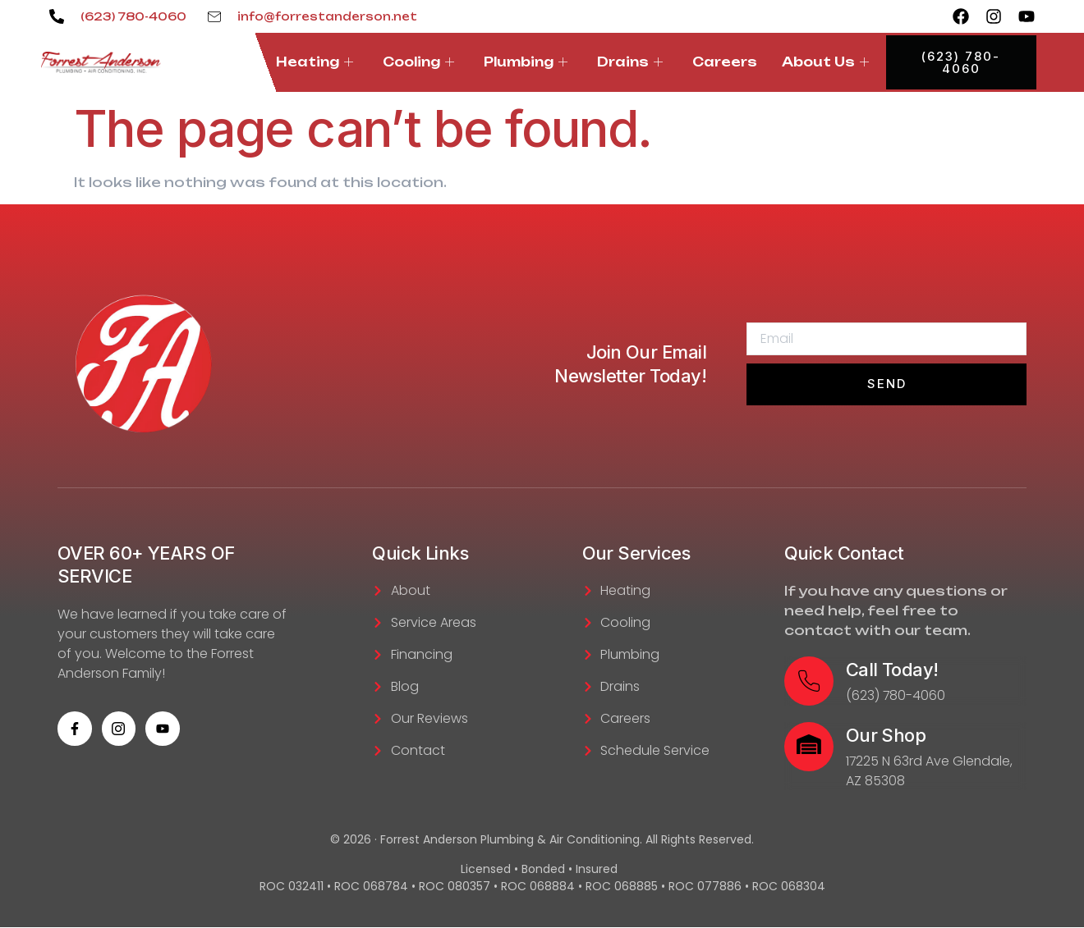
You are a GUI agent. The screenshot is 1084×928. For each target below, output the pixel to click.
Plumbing (525, 62)
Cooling (418, 62)
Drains (630, 62)
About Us (825, 62)
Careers (724, 62)
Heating (314, 62)
